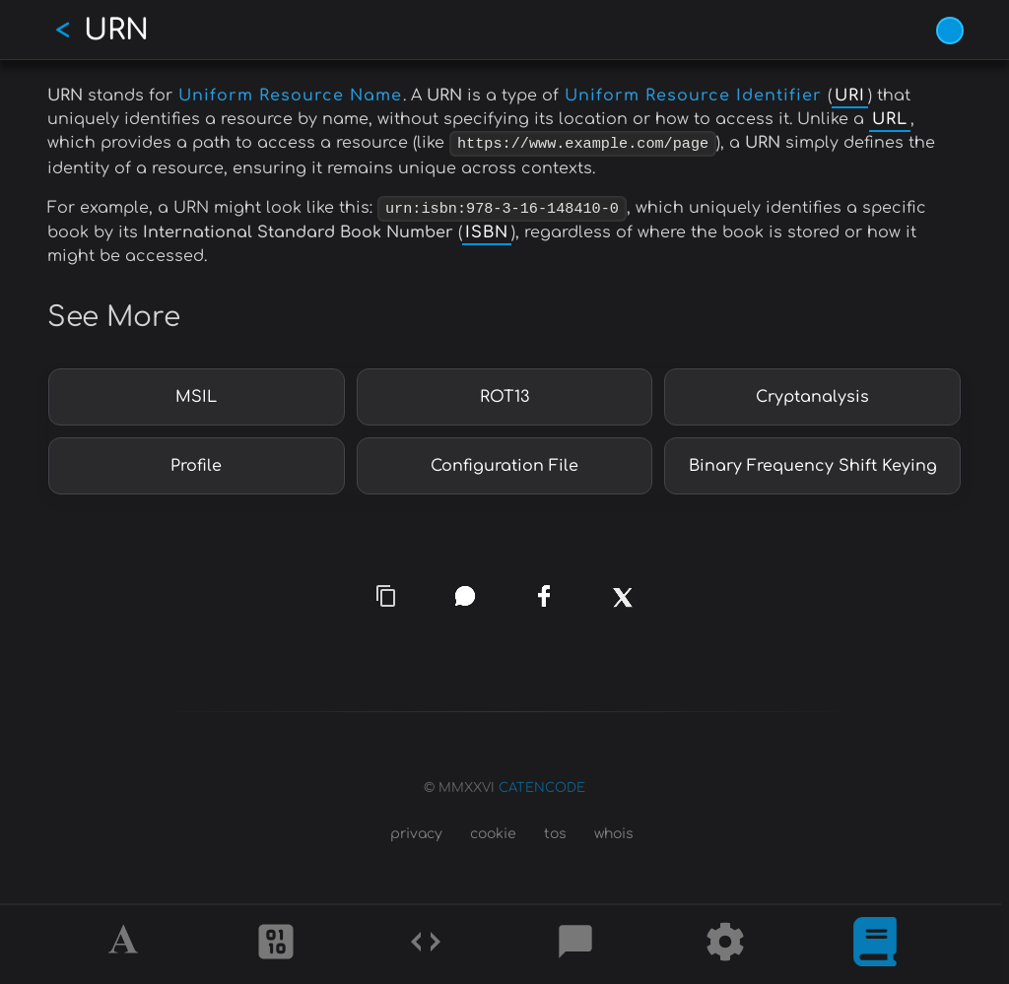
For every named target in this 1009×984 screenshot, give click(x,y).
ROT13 (504, 393)
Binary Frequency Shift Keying (813, 462)
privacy (416, 830)
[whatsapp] (465, 592)
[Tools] (725, 944)
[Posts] (575, 944)
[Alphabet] (126, 944)
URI (850, 95)
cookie (493, 830)
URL (890, 119)
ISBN (486, 229)
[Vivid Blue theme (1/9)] (950, 30)
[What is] (875, 944)
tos (555, 830)
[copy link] (386, 592)
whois (614, 830)
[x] (622, 602)
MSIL (196, 393)
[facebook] (543, 592)
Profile (196, 462)
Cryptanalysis (812, 393)
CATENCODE (542, 784)
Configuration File (504, 462)
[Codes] (425, 944)
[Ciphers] (276, 944)
